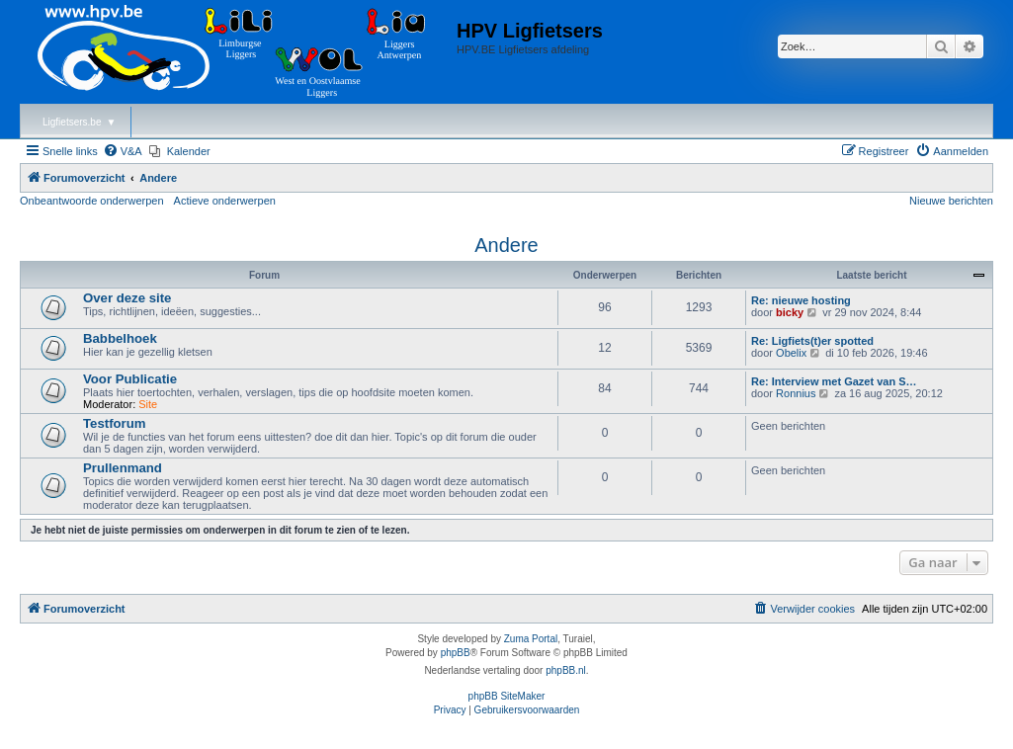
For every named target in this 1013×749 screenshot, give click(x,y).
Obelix (791, 353)
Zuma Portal (530, 638)
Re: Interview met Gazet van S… (834, 381)
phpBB (455, 652)
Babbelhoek (120, 338)
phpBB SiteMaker (507, 696)
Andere (506, 245)
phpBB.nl (566, 670)
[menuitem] (122, 151)
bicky (789, 312)
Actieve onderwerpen (225, 201)
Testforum (114, 423)
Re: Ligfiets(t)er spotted (812, 341)
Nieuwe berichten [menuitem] (951, 201)
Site (147, 404)
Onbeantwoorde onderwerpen (92, 201)
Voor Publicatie (130, 379)
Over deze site (127, 298)
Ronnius (795, 393)
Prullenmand (122, 467)
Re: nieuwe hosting (801, 300)
